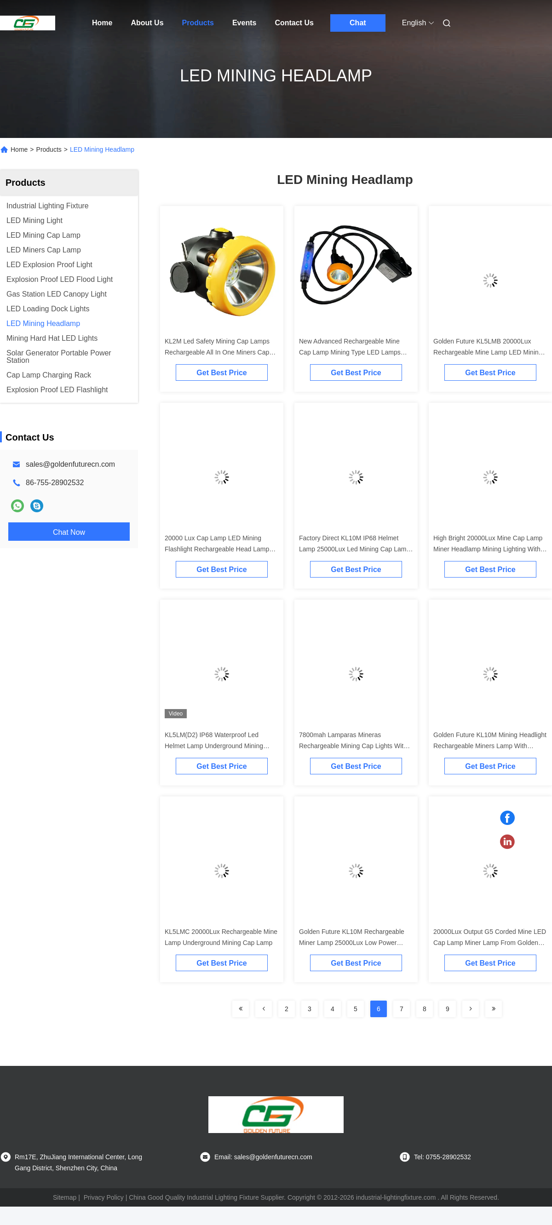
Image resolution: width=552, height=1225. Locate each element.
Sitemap (64, 1197)
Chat (358, 23)
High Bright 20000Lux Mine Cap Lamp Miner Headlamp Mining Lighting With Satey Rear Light (487, 549)
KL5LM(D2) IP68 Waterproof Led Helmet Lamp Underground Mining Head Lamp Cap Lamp (214, 746)
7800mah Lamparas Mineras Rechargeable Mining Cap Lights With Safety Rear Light (353, 746)
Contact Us (294, 23)
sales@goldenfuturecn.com (70, 464)
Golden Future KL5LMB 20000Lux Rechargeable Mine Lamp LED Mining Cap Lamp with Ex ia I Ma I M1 (487, 352)
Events (244, 23)
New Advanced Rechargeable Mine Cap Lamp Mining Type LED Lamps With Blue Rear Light (350, 352)
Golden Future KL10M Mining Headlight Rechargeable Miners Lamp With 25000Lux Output (489, 746)
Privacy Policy (104, 1197)
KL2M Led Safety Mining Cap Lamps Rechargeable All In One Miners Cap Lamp (217, 352)
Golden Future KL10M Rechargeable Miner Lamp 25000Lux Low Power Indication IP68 (351, 942)
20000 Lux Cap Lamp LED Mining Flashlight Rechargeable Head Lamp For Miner (217, 549)
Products (198, 23)
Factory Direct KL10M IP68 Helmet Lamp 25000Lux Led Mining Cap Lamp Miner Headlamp (354, 549)
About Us (147, 23)
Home (102, 23)
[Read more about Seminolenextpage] (240, 1009)
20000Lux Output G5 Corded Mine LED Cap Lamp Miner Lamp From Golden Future (489, 942)
